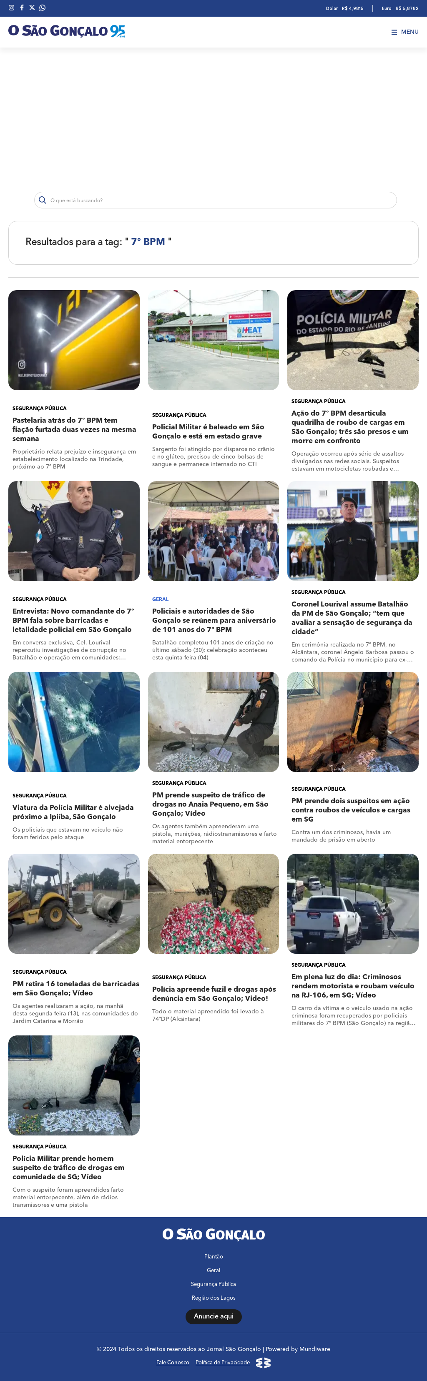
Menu (405, 32)
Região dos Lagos (214, 1298)
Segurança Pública (213, 1284)
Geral (213, 1270)
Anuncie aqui (214, 1316)
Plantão (213, 1257)
